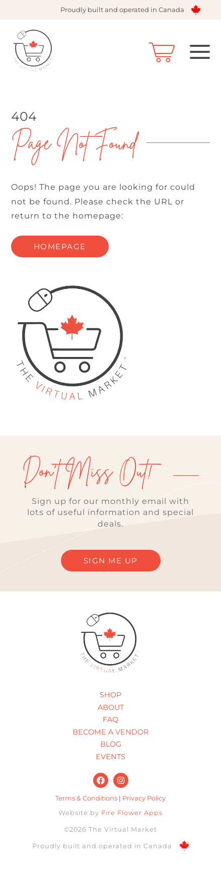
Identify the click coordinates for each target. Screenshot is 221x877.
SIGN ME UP (111, 560)
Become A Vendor (110, 732)
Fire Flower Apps (132, 813)
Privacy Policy (144, 798)
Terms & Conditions (86, 798)
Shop (110, 694)
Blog (110, 744)
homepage (60, 246)
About (111, 707)
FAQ (110, 719)
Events (110, 756)
